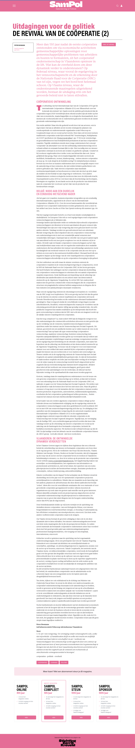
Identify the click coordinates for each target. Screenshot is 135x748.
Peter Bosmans (19, 45)
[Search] (117, 6)
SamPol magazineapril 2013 (19, 49)
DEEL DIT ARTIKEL (108, 44)
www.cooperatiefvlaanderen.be (61, 461)
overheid (54, 662)
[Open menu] (14, 6)
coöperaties (42, 662)
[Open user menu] (121, 6)
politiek (64, 662)
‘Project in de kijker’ (65, 138)
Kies (26, 717)
